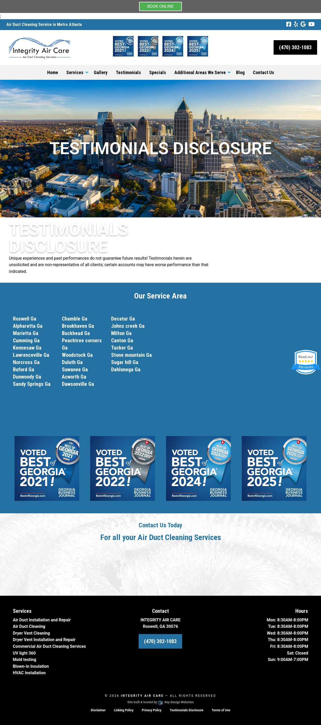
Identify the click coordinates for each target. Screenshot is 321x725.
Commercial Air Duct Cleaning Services (49, 646)
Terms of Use (221, 710)
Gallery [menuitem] (101, 72)
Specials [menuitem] (157, 72)
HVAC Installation (29, 672)
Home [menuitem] (52, 72)
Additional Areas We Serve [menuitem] (200, 72)
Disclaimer (98, 710)
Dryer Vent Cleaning (31, 633)
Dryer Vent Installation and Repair (44, 639)
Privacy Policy (151, 710)
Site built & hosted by (160, 702)
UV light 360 (24, 653)
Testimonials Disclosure (186, 710)
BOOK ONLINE (160, 6)
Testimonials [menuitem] (128, 72)
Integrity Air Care (142, 696)
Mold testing (24, 659)
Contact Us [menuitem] (263, 72)
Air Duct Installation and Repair (42, 619)
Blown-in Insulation (31, 666)
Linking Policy (124, 710)
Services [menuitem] (74, 72)
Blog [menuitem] (240, 72)
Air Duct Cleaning (29, 626)
